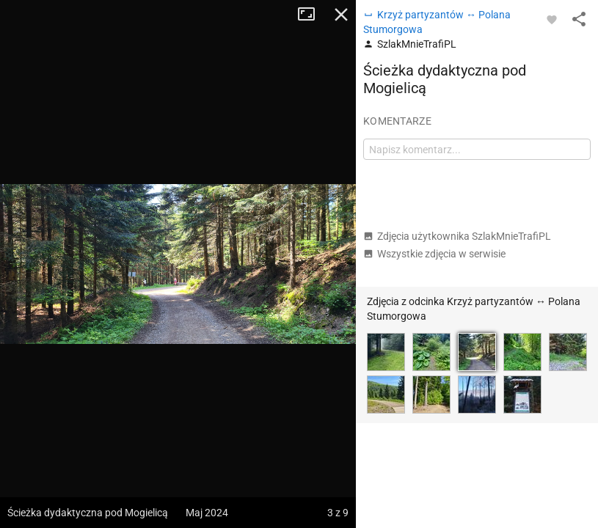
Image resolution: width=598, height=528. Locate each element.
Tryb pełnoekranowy (312, 14)
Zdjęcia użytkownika (457, 236)
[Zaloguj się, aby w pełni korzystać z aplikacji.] (552, 19)
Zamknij (341, 14)
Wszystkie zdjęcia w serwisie (434, 254)
